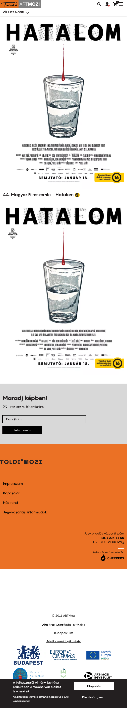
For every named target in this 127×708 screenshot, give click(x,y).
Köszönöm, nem (93, 697)
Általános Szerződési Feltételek (63, 624)
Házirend (10, 503)
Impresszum (13, 483)
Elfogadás (94, 686)
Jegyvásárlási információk (25, 512)
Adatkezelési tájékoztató (63, 641)
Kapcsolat (11, 493)
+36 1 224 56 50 (112, 537)
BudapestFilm (63, 633)
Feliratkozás (22, 430)
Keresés (99, 4)
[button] (109, 4)
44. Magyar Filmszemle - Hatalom (38, 194)
